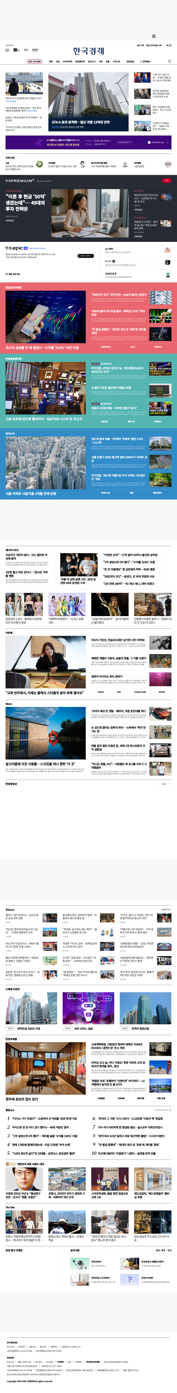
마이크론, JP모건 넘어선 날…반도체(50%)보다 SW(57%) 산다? (117, 370)
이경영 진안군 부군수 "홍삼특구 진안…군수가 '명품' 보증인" (23, 1195)
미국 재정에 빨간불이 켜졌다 (104, 166)
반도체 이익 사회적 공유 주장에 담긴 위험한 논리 (19, 168)
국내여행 (121, 1098)
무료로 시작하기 (85, 256)
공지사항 (75, 1250)
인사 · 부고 (160, 1250)
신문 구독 (140, 45)
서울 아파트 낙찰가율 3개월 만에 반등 (31, 493)
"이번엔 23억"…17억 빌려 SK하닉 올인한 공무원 (130, 555)
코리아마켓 (67, 61)
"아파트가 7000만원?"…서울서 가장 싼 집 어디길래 (161, 126)
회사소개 (10, 1346)
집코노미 (91, 61)
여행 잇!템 (161, 1098)
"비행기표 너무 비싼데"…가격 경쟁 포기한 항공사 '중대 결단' (136, 930)
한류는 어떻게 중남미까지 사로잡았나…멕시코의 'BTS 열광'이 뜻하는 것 (24, 1240)
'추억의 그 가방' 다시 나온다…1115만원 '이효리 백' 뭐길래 (130, 1119)
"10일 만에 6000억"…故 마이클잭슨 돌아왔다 (109, 621)
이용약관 (78, 1362)
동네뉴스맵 (105, 492)
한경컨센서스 (106, 346)
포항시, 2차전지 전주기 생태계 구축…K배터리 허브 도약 (66, 1195)
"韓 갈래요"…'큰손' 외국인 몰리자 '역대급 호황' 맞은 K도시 (80, 973)
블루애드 (54, 1346)
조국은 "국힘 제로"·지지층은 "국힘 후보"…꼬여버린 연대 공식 (79, 959)
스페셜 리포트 (13, 989)
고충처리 (32, 1346)
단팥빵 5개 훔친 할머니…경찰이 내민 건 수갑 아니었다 (152, 621)
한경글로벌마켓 (13, 359)
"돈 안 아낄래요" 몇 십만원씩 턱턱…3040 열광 (129, 569)
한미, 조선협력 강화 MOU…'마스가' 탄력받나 (162, 109)
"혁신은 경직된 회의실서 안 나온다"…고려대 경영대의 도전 (22, 930)
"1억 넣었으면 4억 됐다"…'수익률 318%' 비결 (129, 562)
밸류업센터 (157, 492)
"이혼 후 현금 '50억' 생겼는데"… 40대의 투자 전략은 (25, 202)
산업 (58, 61)
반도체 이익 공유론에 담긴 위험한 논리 (24, 100)
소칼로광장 (139, 166)
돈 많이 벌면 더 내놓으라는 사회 (62, 166)
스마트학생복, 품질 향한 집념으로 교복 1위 (109, 1195)
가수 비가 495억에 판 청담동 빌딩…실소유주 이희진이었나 (130, 1127)
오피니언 (116, 61)
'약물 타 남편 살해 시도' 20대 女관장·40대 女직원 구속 (78, 581)
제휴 (19, 1362)
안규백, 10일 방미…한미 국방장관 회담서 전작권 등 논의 (162, 93)
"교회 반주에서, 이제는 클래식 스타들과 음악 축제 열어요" (45, 693)
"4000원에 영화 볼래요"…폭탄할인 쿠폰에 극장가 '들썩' (136, 959)
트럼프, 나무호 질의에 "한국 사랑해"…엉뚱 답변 (24, 119)
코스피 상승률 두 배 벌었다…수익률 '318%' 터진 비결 (42, 347)
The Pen (10, 1207)
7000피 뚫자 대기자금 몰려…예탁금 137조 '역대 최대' (118, 313)
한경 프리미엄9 (34, 61)
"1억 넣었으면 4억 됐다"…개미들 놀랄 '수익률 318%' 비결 (44, 1136)
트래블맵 (101, 1098)
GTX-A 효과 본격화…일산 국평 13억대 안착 (81, 122)
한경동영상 (11, 784)
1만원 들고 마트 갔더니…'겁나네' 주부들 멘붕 (27, 574)
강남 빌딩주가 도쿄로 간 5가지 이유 (151, 1238)
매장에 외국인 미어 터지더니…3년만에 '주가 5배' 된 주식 (146, 198)
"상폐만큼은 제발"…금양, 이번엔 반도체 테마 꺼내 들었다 (136, 945)
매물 (131, 492)
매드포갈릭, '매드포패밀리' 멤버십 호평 (151, 1195)
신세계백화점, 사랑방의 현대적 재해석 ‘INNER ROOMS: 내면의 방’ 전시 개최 (116, 1046)
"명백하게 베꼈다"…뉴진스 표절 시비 (65, 621)
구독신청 (21, 1346)
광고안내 (43, 1346)
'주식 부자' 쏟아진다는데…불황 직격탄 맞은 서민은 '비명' (137, 973)
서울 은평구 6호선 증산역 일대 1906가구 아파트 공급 (119, 459)
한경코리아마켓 (13, 287)
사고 (169, 1250)
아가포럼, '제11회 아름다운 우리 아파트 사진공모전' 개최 (118, 477)
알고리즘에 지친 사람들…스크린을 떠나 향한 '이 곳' (40, 764)
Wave (9, 704)
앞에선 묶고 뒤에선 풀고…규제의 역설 (66, 1238)
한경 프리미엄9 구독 (154, 45)
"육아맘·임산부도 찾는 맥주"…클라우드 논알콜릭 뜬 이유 (80, 930)
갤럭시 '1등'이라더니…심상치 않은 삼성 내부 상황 (22, 916)
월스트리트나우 (101, 363)
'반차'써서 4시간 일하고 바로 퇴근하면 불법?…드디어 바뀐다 (131, 1136)
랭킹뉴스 (10, 1110)
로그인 (168, 45)
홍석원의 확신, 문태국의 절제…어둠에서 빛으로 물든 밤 (80, 916)
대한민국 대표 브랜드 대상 (30, 1164)
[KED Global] (35, 50)
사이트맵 (49, 1362)
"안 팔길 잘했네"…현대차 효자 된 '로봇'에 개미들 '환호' (118, 331)
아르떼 (9, 632)
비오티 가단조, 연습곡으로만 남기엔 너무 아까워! (118, 640)
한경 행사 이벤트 (14, 1250)
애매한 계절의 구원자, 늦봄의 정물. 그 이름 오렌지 (118, 658)
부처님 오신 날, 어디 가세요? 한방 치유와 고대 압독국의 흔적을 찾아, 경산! (118, 1064)
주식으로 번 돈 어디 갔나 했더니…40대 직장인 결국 (40, 1127)
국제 (100, 61)
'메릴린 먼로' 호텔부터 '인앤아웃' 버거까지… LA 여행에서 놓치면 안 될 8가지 (118, 1082)
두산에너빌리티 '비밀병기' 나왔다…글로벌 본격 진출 (127, 1153)
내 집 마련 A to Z (140, 217)
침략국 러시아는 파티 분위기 (106, 676)
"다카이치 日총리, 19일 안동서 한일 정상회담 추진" (24, 128)
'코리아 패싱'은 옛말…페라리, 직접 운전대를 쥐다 (118, 711)
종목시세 (131, 421)
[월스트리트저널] (26, 50)
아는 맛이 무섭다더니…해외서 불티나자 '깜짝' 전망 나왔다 (22, 945)
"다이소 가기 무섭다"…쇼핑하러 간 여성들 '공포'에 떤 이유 (44, 1119)
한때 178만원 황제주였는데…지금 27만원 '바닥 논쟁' (41, 1145)
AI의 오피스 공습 (78, 1029)
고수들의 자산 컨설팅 (14, 190)
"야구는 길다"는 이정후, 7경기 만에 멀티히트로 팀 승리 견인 (136, 916)
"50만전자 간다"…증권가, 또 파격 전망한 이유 (128, 576)
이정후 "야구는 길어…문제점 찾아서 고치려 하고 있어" (80, 945)
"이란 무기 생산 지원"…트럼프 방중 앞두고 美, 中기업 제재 (162, 77)
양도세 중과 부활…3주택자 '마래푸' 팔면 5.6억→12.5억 (117, 440)
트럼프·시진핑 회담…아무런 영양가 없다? (114, 408)
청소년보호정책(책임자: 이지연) (116, 1362)
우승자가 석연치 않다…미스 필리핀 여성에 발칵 (26, 556)
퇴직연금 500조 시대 (23, 1029)
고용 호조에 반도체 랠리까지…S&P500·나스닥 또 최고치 (44, 419)
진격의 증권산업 (134, 1029)
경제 (51, 61)
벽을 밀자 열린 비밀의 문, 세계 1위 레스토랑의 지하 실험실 (118, 747)
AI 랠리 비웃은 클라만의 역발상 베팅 (111, 388)
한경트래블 (11, 1039)
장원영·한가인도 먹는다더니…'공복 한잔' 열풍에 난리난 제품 (23, 973)
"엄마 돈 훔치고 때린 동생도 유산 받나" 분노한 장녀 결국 (108, 1238)
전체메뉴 (146, 61)
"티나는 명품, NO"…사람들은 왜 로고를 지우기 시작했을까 (119, 766)
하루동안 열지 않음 (158, 142)
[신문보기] (7, 50)
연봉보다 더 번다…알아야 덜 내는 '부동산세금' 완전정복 (146, 225)
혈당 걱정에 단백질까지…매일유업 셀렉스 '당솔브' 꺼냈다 (22, 959)
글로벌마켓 (80, 61)
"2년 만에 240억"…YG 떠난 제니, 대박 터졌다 (128, 584)
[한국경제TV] (17, 50)
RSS (69, 1362)
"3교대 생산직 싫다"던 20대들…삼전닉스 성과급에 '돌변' (43, 1153)
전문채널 (130, 61)
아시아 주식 (138, 190)
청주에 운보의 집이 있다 (22, 1099)
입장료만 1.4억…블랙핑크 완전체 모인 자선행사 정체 (24, 621)
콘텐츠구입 (27, 1362)
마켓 (158, 346)
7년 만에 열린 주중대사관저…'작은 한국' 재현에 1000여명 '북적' (23, 109)
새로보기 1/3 (166, 909)
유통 (107, 61)
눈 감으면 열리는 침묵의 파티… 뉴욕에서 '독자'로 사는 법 (118, 729)
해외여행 (140, 1098)
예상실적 (104, 421)
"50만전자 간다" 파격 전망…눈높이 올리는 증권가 (118, 294)
